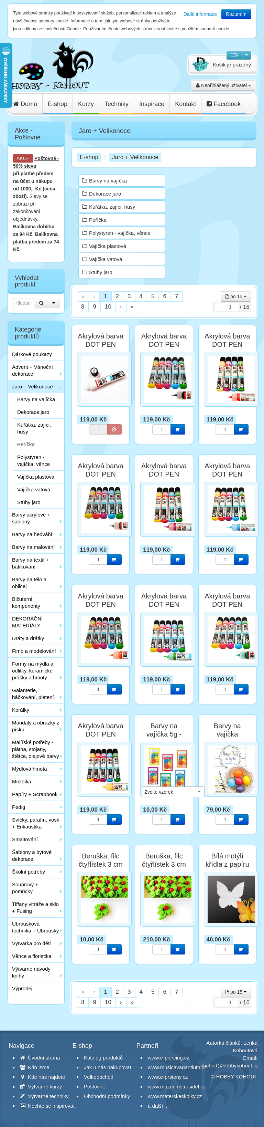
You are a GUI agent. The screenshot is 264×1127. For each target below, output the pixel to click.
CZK (234, 55)
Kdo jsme (35, 1067)
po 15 (236, 296)
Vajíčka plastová (35, 477)
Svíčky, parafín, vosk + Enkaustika (35, 823)
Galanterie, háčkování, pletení (33, 693)
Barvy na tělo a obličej (29, 582)
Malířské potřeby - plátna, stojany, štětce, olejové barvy (35, 749)
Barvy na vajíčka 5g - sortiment (164, 734)
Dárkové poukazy (32, 354)
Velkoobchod (98, 1077)
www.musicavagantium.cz (177, 1067)
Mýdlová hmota (29, 769)
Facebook (224, 104)
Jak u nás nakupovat (107, 1067)
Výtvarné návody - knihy (33, 972)
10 (108, 306)
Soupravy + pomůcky (25, 887)
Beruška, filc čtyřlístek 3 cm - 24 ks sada (164, 864)
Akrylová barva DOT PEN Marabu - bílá (100, 344)
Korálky (20, 710)
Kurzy (86, 104)
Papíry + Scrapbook (34, 794)
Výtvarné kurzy (41, 1086)
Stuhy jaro (29, 502)
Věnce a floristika (31, 956)
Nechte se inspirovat (47, 1106)
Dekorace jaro (33, 412)
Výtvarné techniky (44, 1096)
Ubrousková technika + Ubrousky (35, 927)
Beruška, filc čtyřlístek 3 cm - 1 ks (101, 864)
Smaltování (25, 839)
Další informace (200, 14)
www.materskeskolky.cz (175, 1096)
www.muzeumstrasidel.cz (177, 1086)
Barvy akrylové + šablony (31, 518)
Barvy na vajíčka (36, 399)
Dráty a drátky (28, 638)
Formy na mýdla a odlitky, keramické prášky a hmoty (32, 670)
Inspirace (151, 104)
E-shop (57, 104)
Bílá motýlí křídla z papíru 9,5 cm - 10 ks (227, 864)
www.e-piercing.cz (168, 1058)
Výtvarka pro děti (31, 943)
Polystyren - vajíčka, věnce (33, 460)
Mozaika (21, 781)
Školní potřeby (28, 872)
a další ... (158, 1106)
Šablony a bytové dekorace (32, 855)
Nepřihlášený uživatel (223, 85)
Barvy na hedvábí (32, 534)
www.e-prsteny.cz (168, 1077)
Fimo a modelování (34, 651)
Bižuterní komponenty (26, 602)
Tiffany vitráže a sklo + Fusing (35, 907)
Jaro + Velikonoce (32, 386)
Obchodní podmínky (107, 1096)
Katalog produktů (103, 1058)
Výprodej (22, 988)
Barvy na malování (33, 547)
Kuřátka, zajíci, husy (34, 428)
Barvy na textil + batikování (30, 563)
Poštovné (45, 158)
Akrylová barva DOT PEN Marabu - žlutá (100, 734)
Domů (25, 104)
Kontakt (185, 104)
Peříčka (26, 444)
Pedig (18, 807)
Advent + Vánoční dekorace (32, 370)
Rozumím (236, 14)
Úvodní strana (40, 1058)
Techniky (116, 104)
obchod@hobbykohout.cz (229, 1065)
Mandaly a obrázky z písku (35, 726)
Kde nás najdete (42, 1077)
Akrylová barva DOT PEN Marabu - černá (164, 344)
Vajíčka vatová (33, 489)
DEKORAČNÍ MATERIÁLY (27, 622)
